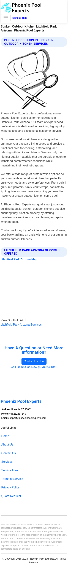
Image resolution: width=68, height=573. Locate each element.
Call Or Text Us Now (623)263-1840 (34, 366)
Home (5, 435)
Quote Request (11, 496)
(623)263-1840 (19, 18)
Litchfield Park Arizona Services (21, 324)
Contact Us (8, 453)
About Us (7, 444)
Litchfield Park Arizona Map (19, 259)
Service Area (9, 470)
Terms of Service (12, 478)
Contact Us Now (34, 361)
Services (6, 461)
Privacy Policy (10, 487)
